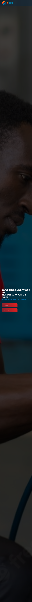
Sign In (8, 305)
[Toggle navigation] (27, 3)
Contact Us (9, 310)
